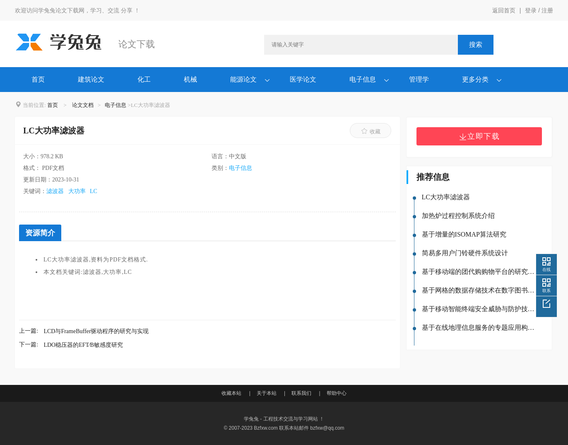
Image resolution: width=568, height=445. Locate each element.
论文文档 (83, 105)
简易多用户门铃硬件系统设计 (465, 252)
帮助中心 (337, 393)
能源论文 (243, 79)
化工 (144, 79)
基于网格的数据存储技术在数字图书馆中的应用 (479, 290)
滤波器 (55, 191)
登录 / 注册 (539, 10)
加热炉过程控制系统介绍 (458, 215)
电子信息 (362, 79)
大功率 (77, 191)
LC (93, 191)
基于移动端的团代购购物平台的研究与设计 (479, 271)
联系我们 (301, 393)
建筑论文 (91, 79)
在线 (546, 269)
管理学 (419, 79)
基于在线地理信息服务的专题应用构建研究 (479, 327)
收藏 (370, 131)
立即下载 (479, 136)
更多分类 (475, 79)
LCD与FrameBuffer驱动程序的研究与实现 (96, 331)
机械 (190, 79)
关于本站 (267, 393)
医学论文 (303, 79)
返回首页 (503, 10)
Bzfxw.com (265, 428)
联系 (546, 290)
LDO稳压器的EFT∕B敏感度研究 (83, 345)
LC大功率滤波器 (446, 197)
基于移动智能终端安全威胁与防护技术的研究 (479, 308)
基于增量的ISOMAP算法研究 (464, 234)
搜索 (475, 44)
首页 (38, 79)
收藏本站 (231, 393)
